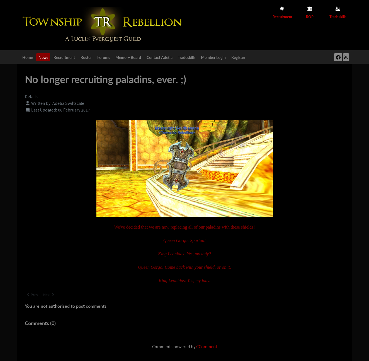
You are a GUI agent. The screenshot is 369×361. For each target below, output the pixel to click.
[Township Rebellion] (103, 25)
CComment (206, 347)
